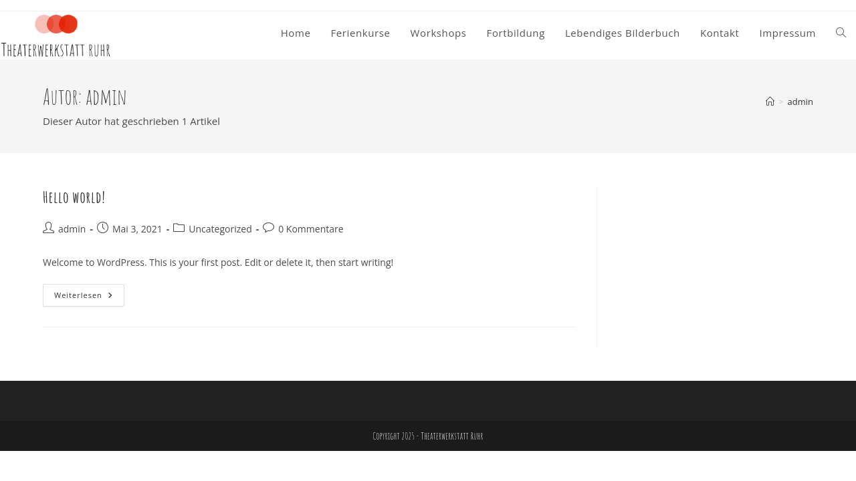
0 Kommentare (310, 228)
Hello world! (74, 197)
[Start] (770, 102)
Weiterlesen (89, 298)
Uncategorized (220, 228)
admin (800, 102)
